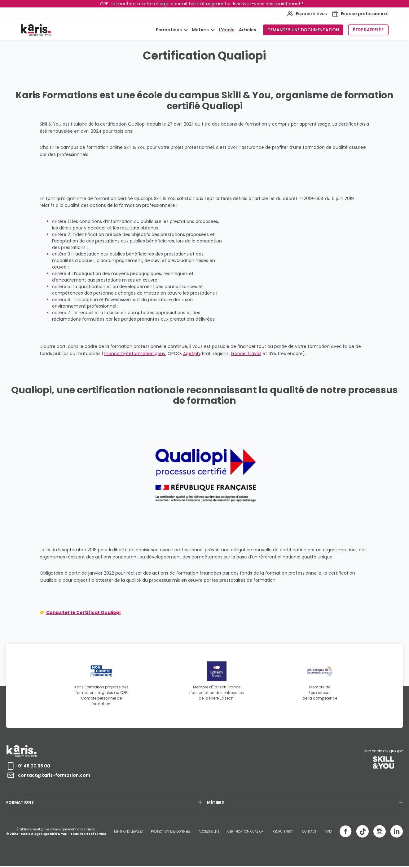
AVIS (328, 831)
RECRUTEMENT (283, 831)
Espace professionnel (360, 14)
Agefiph (191, 353)
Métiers (200, 30)
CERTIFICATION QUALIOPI (245, 831)
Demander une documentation (303, 30)
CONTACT (309, 831)
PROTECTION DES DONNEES (170, 831)
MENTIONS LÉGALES (128, 831)
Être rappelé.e (368, 30)
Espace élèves (307, 14)
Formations (169, 30)
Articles (247, 30)
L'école (227, 30)
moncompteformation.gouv (134, 353)
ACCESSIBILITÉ (209, 831)
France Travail (246, 353)
